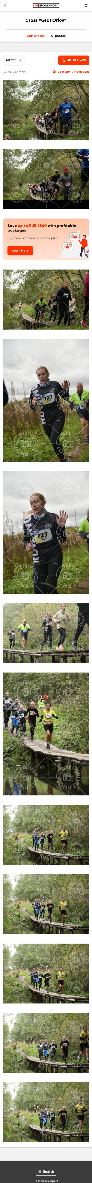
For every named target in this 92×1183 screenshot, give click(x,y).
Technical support (46, 1181)
